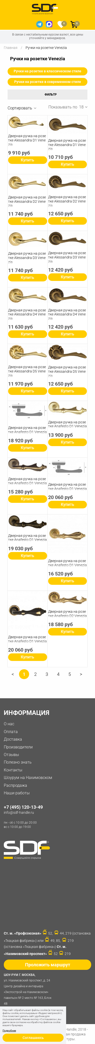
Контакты (13, 770)
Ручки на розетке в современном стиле (47, 82)
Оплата (11, 731)
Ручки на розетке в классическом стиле (47, 71)
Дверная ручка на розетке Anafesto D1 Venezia (27, 430)
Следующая (81, 676)
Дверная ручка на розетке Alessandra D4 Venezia (27, 314)
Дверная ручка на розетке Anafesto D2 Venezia (67, 614)
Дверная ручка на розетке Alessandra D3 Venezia (27, 257)
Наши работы (17, 793)
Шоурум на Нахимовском (28, 777)
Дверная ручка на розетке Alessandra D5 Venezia (27, 371)
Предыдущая (13, 676)
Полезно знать (18, 762)
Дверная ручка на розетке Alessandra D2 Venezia (27, 201)
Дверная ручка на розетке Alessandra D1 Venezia (27, 140)
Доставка (13, 739)
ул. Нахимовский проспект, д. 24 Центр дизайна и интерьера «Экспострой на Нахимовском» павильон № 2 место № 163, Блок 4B (29, 988)
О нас (9, 723)
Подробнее (9, 1030)
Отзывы (11, 754)
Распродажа (15, 785)
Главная (10, 48)
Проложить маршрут (47, 964)
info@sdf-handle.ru (19, 812)
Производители (18, 747)
